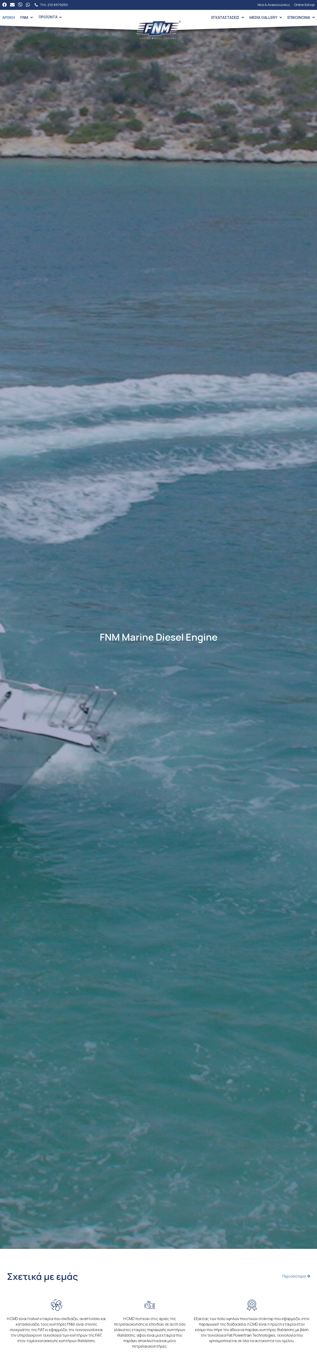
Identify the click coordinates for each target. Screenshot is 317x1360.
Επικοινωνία (301, 17)
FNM (26, 17)
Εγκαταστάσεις (227, 17)
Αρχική (8, 17)
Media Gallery (265, 17)
